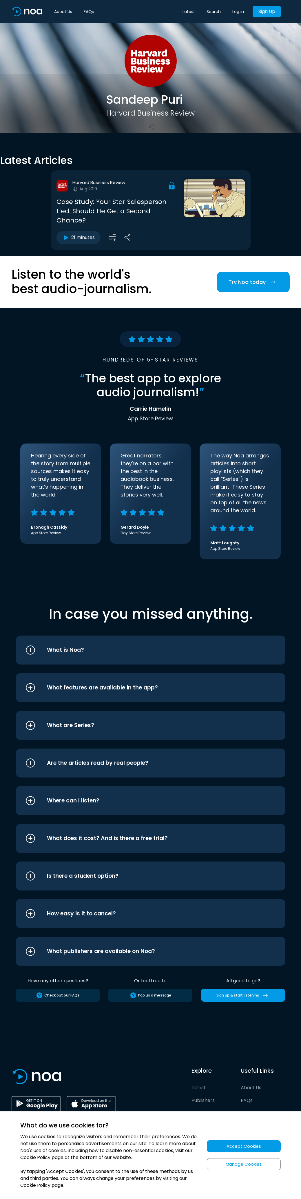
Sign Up (266, 11)
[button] (139, 650)
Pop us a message (150, 995)
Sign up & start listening (243, 995)
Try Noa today (253, 282)
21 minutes (78, 237)
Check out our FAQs (57, 995)
